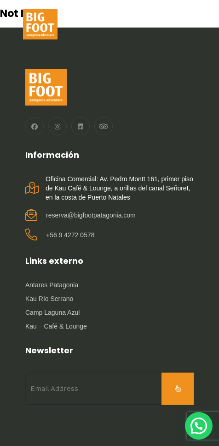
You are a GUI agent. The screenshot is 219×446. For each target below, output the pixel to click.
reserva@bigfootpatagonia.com (91, 215)
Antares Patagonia (51, 285)
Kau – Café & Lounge (56, 326)
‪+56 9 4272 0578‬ (70, 235)
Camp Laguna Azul (52, 312)
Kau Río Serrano (49, 298)
